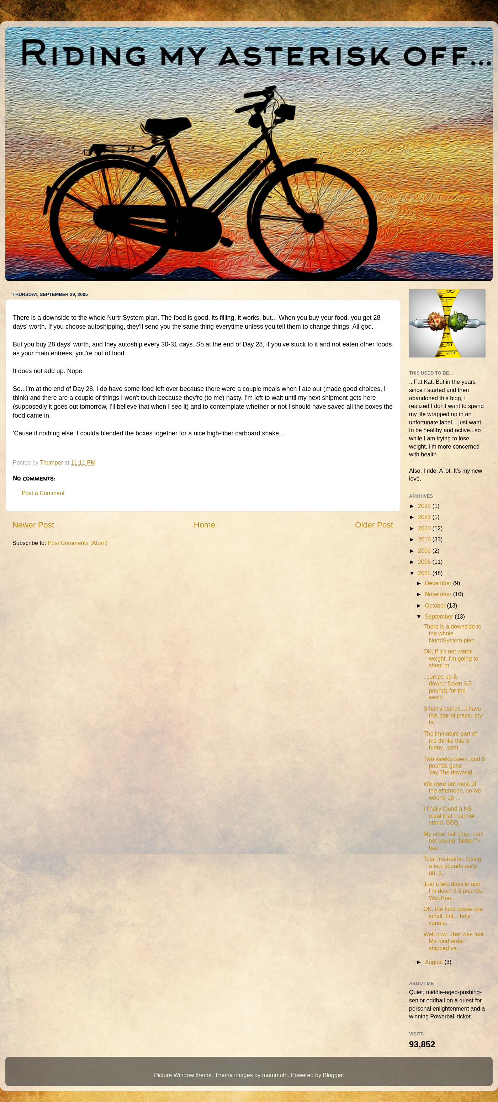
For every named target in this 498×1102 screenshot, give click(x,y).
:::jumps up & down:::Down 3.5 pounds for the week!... (447, 686)
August (434, 962)
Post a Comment (43, 493)
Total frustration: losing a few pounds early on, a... (452, 865)
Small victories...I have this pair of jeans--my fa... (452, 715)
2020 (425, 528)
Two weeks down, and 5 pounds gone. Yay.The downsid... (454, 766)
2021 (425, 517)
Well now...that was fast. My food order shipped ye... (454, 941)
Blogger (333, 1075)
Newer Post (33, 524)
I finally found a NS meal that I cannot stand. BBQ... (449, 815)
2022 (425, 506)
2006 (425, 561)
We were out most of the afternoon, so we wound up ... (452, 790)
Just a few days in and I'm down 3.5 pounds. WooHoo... (453, 891)
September (440, 616)
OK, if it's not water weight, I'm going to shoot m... (450, 658)
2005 (425, 573)
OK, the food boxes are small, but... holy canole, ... (452, 916)
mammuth (275, 1075)
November (439, 594)
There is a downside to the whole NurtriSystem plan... (452, 633)
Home (204, 524)
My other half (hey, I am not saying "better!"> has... (453, 841)
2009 (425, 550)
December (439, 583)
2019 (425, 539)
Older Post (374, 524)
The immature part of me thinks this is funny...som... (450, 740)
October (436, 605)
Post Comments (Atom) (77, 543)
